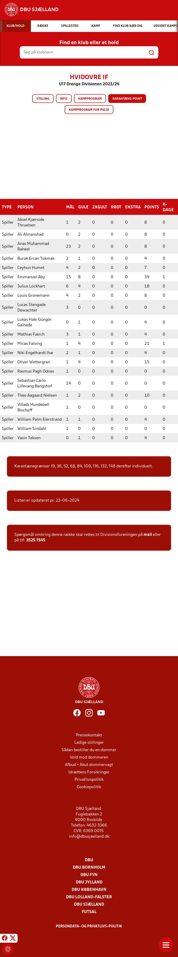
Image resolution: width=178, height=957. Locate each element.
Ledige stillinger (89, 742)
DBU (89, 860)
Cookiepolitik (89, 787)
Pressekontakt (89, 735)
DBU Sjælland (89, 904)
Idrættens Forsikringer (89, 772)
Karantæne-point (127, 98)
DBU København (89, 890)
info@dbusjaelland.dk (89, 836)
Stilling (42, 98)
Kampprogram (90, 98)
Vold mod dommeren (89, 757)
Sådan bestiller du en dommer (89, 750)
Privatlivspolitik (89, 779)
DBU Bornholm (89, 867)
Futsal (89, 912)
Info (63, 98)
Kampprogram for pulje (89, 109)
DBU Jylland (89, 882)
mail (147, 535)
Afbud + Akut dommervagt (89, 765)
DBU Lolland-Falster (89, 897)
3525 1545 (35, 540)
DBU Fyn (89, 875)
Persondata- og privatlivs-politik (89, 926)
